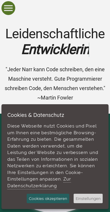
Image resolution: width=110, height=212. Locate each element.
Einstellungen (88, 198)
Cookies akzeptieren (48, 198)
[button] (8, 8)
